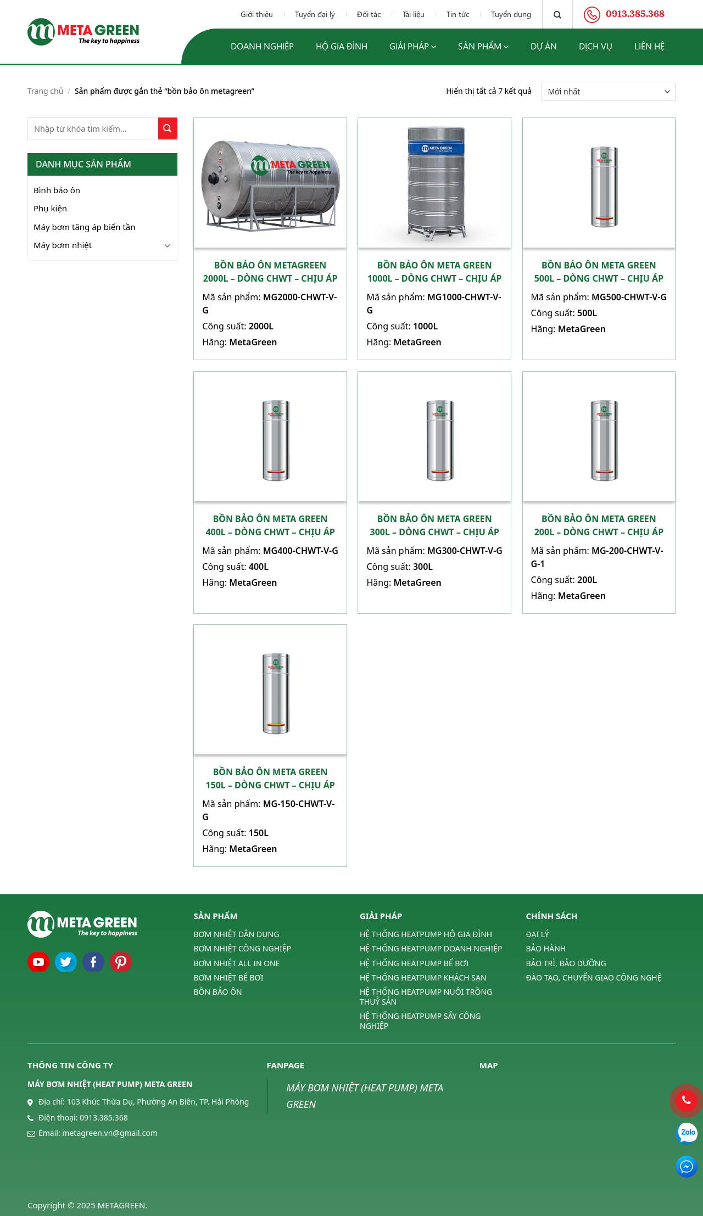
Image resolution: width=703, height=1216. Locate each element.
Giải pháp (412, 46)
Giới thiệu (257, 14)
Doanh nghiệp (262, 46)
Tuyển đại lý (315, 14)
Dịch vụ (595, 46)
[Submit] (167, 128)
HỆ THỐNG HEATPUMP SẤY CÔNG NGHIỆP (420, 1021)
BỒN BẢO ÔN (218, 992)
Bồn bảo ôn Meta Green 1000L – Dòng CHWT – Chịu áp (434, 271)
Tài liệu (414, 14)
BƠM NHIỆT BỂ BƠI (229, 977)
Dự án (544, 46)
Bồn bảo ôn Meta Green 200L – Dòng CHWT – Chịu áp (598, 525)
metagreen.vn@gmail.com (109, 1133)
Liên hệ (649, 46)
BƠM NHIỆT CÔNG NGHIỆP (243, 948)
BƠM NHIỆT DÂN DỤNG (237, 934)
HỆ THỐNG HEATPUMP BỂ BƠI (414, 963)
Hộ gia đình (341, 46)
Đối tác (369, 14)
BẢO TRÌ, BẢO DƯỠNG (566, 963)
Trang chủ (45, 91)
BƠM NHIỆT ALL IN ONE (237, 963)
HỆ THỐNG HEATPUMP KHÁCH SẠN (423, 977)
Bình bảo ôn (57, 189)
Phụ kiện (50, 208)
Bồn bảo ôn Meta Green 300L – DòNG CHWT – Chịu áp (434, 525)
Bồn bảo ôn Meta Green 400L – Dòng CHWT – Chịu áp (269, 525)
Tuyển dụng (511, 14)
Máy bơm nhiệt (63, 244)
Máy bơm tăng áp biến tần (85, 226)
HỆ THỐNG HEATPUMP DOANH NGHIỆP (431, 948)
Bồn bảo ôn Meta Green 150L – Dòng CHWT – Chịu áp (269, 778)
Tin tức (458, 14)
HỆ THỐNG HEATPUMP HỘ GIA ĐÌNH (426, 934)
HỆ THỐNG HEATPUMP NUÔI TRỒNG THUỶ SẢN (426, 997)
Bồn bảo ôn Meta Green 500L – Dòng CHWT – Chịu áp (598, 271)
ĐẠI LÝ (537, 934)
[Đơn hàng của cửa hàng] (609, 91)
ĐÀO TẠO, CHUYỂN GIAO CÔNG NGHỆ (594, 977)
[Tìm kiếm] (557, 14)
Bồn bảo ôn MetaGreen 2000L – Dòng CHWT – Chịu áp (270, 271)
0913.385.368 (104, 1117)
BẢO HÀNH (546, 948)
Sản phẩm (483, 46)
